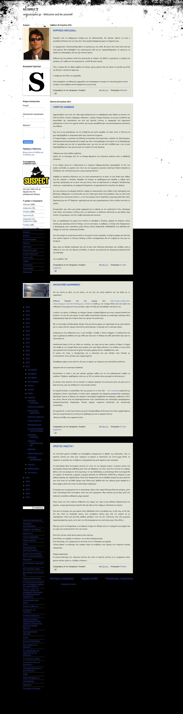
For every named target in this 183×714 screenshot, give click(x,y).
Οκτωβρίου (32, 378)
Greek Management (31, 678)
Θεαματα (26, 232)
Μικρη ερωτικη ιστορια (32, 578)
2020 (28, 331)
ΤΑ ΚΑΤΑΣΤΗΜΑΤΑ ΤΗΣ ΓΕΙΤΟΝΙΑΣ (35, 430)
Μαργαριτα (27, 559)
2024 (28, 315)
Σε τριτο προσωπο (30, 254)
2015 (28, 350)
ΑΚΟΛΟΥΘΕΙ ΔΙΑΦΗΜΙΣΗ (66, 284)
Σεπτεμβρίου (33, 382)
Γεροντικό (27, 215)
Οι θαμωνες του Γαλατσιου (29, 611)
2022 (28, 323)
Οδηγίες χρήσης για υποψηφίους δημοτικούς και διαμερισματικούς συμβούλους (33, 593)
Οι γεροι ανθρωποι (30, 606)
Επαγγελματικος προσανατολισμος (30, 549)
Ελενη (25, 544)
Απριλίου (32, 397)
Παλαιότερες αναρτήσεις (119, 578)
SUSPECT (30, 9)
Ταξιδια (26, 261)
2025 (28, 311)
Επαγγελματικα (29, 228)
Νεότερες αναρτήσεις (62, 578)
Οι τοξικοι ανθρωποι (31, 616)
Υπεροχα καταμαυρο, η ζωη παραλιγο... (32, 669)
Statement (27, 685)
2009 (28, 482)
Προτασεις (27, 247)
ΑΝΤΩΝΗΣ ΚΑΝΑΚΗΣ (32, 436)
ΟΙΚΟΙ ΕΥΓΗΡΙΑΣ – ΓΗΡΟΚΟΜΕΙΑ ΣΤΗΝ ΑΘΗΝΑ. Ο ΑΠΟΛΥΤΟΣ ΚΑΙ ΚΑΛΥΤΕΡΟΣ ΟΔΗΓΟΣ (32, 623)
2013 (28, 359)
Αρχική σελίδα (90, 578)
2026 (28, 307)
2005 (28, 497)
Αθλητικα (123, 90)
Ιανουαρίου (32, 473)
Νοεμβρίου (32, 374)
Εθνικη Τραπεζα (29, 540)
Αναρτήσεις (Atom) (68, 584)
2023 (28, 319)
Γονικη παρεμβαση (30, 537)
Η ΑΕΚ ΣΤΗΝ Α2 (34, 421)
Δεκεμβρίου (33, 370)
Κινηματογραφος (29, 239)
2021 (28, 327)
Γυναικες (26, 225)
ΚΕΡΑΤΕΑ (31, 449)
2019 (28, 335)
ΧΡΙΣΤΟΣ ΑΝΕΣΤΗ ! (63, 446)
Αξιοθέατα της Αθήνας (32, 530)
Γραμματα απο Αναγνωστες (29, 220)
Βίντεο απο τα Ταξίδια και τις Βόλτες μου (33, 153)
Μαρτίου (31, 465)
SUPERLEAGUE (34, 425)
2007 (28, 489)
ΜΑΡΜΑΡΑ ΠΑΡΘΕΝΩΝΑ (34, 458)
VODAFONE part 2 (35, 453)
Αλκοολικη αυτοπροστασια (29, 525)
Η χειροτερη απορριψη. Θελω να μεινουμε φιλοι (32, 555)
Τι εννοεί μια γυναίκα (31, 659)
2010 (28, 478)
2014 (28, 354)
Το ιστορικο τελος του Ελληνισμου (31, 663)
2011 (28, 366)
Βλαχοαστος (28, 533)
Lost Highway (28, 681)
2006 (28, 493)
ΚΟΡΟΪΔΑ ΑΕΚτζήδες (64, 30)
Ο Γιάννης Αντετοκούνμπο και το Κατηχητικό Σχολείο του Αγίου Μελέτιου (33, 584)
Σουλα (25, 638)
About (25, 674)
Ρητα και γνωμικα (30, 250)
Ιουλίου (31, 386)
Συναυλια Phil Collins (31, 641)
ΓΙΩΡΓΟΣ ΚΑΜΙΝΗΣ (63, 107)
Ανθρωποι (27, 208)
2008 (28, 485)
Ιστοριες (26, 236)
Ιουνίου (31, 389)
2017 (28, 343)
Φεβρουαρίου (33, 469)
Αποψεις (123, 566)
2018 (28, 339)
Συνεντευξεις (28, 257)
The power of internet (31, 689)
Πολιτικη (26, 243)
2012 (28, 362)
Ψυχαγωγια (27, 272)
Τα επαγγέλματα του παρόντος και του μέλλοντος (31, 653)
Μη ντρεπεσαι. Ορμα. (31, 569)
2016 (28, 347)
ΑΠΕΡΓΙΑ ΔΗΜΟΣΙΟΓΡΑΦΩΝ (35, 443)
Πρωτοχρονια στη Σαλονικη (30, 633)
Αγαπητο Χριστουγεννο (32, 520)
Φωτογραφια (28, 268)
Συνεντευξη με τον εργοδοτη (30, 646)
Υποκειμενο (27, 265)
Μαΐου (30, 393)
